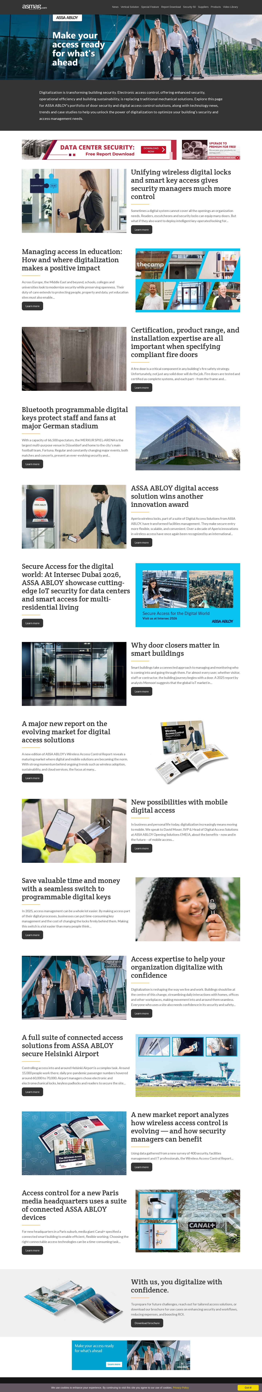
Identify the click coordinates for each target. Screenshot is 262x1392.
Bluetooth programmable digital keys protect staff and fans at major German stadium (75, 417)
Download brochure (147, 1323)
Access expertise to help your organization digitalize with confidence (178, 967)
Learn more (142, 229)
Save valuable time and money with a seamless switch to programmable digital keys (71, 888)
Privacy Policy (181, 1387)
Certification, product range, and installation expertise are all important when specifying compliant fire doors (185, 342)
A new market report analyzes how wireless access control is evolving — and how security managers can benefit (180, 1127)
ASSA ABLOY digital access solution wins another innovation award (175, 496)
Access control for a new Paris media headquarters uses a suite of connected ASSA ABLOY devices (74, 1205)
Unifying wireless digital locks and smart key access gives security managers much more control (181, 184)
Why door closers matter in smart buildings (175, 649)
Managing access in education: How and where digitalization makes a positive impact (72, 259)
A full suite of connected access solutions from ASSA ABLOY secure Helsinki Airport (72, 1045)
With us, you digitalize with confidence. (176, 1285)
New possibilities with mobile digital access (179, 806)
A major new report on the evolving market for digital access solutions (66, 731)
